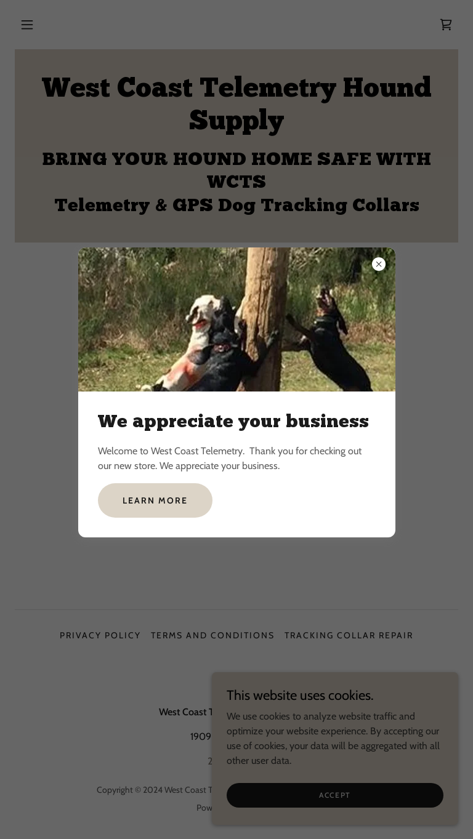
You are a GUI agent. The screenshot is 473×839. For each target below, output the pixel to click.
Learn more (155, 500)
